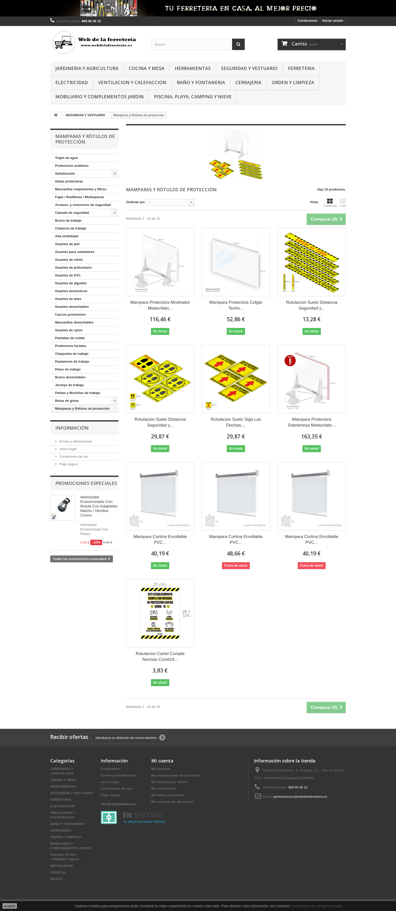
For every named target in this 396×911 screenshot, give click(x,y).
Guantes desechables (72, 307)
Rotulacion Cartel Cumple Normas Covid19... (160, 656)
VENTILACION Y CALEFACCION (132, 82)
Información (72, 428)
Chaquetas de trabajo (71, 354)
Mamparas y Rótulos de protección (82, 408)
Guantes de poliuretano (73, 267)
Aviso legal (333, 906)
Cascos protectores (70, 314)
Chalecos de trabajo (70, 228)
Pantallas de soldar (70, 338)
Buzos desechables (70, 377)
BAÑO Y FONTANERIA (201, 82)
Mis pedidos (160, 769)
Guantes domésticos (71, 291)
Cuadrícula (330, 202)
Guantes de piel (67, 244)
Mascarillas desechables (74, 322)
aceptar (10, 906)
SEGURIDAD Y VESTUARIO (249, 68)
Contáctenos (307, 20)
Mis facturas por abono (169, 782)
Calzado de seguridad (72, 213)
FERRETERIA (301, 68)
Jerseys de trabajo (69, 385)
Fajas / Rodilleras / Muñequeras (79, 197)
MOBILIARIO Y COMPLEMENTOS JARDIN (99, 97)
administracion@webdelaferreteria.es (300, 797)
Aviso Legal (68, 449)
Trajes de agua (66, 158)
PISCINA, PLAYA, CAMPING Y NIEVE (193, 97)
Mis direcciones (163, 788)
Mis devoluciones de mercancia (176, 775)
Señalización (65, 173)
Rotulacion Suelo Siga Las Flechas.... (236, 422)
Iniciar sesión (332, 20)
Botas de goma (67, 401)
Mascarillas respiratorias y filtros (80, 189)
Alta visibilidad (66, 236)
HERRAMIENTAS (193, 68)
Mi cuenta (162, 761)
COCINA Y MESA (146, 68)
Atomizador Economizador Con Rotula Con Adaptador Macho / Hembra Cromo (99, 506)
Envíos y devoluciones (75, 441)
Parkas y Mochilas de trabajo (77, 393)
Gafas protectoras (69, 181)
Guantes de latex (68, 299)
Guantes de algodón (71, 283)
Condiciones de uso (73, 456)
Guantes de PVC (68, 275)
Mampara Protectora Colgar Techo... (235, 305)
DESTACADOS (61, 866)
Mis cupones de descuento (172, 802)
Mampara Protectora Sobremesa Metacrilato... (311, 422)
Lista (343, 202)
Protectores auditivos (72, 166)
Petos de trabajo (68, 369)
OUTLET (56, 879)
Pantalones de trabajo (72, 361)
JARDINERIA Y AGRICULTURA (86, 68)
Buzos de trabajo (68, 220)
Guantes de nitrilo (69, 260)
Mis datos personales (168, 795)
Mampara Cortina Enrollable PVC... (160, 539)
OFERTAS (58, 872)
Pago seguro (68, 464)
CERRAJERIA (248, 82)
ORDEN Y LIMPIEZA (293, 82)
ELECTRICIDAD (71, 82)
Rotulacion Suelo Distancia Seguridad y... (311, 305)
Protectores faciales (70, 346)
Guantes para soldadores (74, 252)
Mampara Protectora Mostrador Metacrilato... (160, 305)
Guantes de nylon (69, 330)
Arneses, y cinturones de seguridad (83, 205)
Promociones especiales (86, 483)
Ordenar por (135, 202)
